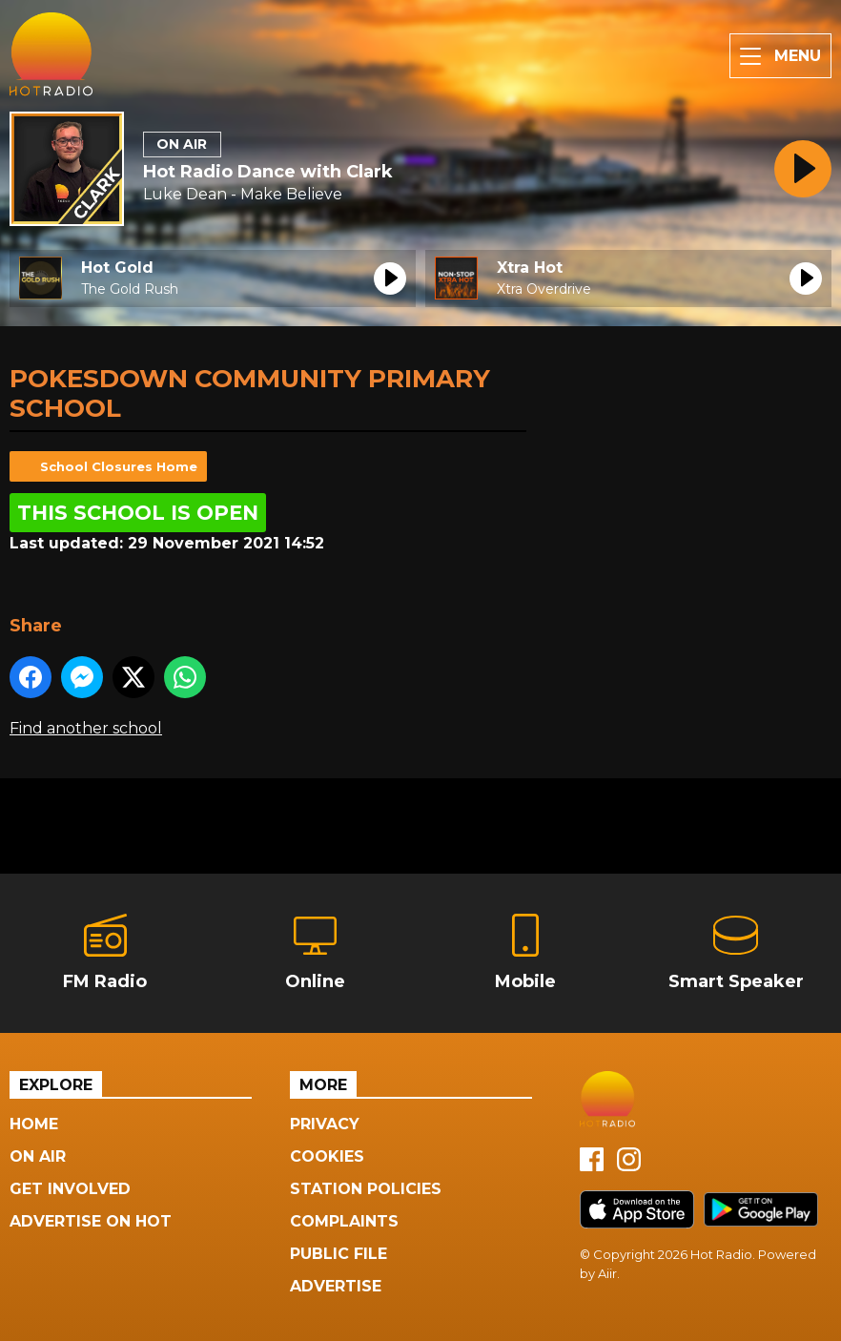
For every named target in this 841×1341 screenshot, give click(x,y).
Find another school (86, 728)
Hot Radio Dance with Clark (268, 171)
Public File (338, 1254)
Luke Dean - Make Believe (242, 194)
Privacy (324, 1124)
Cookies (327, 1156)
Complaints (344, 1221)
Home (34, 1124)
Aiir (607, 1273)
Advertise (335, 1286)
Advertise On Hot (91, 1221)
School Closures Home (118, 466)
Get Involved (70, 1189)
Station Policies (365, 1189)
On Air (38, 1156)
